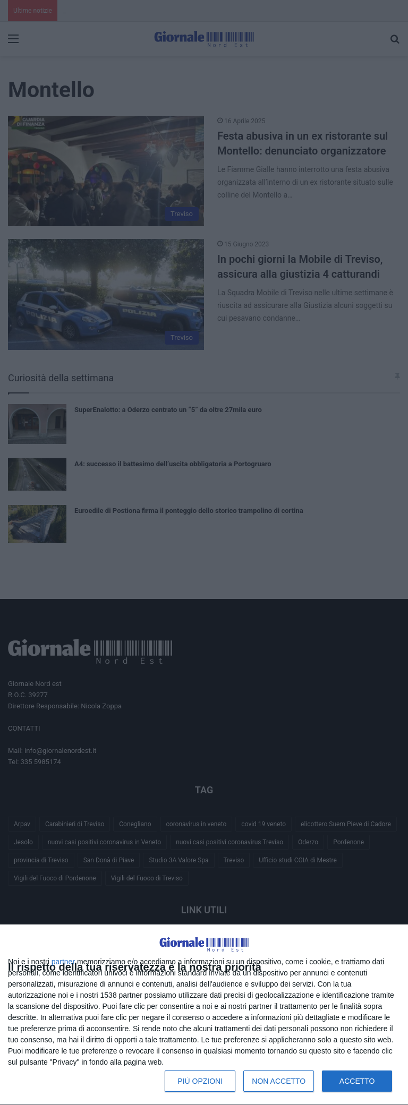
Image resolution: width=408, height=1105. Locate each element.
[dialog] (204, 1015)
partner (63, 961)
